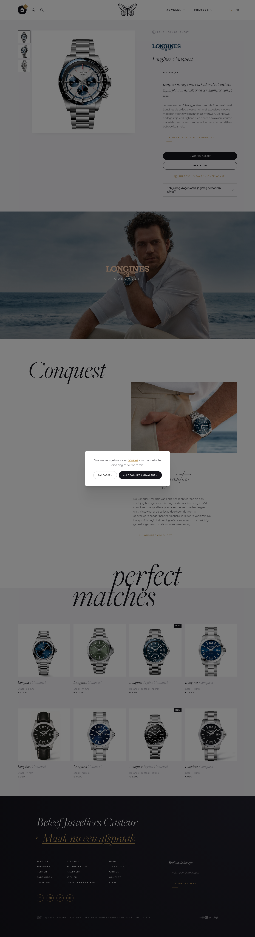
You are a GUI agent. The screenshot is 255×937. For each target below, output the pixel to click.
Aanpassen (105, 475)
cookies (133, 460)
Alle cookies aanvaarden (140, 475)
